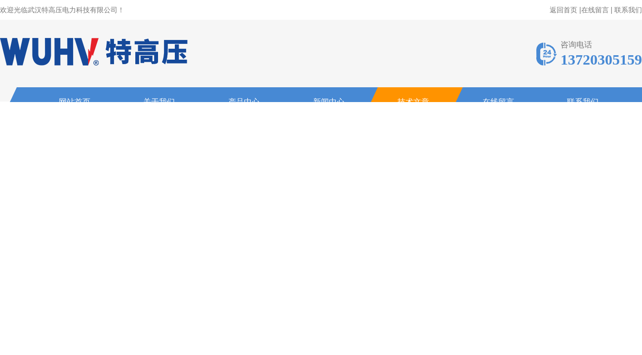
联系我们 (628, 10)
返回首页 (563, 10)
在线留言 (595, 10)
